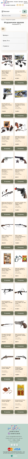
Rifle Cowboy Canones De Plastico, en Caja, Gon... (20, 236)
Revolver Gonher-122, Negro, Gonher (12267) (20, 203)
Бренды (21, 1)
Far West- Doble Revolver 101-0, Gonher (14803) (6, 138)
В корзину (7, 83)
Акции (16, 1)
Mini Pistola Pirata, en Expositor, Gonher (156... (20, 335)
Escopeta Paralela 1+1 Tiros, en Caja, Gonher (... (6, 335)
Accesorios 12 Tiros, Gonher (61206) (20, 401)
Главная (3, 19)
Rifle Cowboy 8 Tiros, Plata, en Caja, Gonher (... (7, 236)
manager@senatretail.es (16, 436)
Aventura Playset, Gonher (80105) (6, 401)
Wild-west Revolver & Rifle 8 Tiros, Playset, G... (7, 203)
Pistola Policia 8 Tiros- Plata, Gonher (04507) (7, 105)
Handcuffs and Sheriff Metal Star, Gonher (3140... (6, 269)
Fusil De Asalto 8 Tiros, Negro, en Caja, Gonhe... (7, 302)
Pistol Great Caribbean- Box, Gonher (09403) (19, 368)
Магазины (10, 1)
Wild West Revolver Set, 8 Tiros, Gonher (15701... (20, 138)
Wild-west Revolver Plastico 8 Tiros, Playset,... (20, 171)
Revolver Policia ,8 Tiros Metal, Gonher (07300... (20, 105)
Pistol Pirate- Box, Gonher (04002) (6, 368)
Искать (24, 15)
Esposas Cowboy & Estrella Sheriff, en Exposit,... (20, 269)
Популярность (16, 24)
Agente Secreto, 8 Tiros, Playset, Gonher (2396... (6, 72)
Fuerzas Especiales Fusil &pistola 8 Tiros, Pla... (20, 72)
